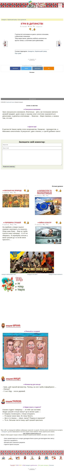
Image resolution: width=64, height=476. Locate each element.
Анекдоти (3, 19)
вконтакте (37, 68)
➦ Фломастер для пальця (32, 387)
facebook (15, 68)
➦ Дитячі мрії (32, 126)
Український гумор (12, 19)
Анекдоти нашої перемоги (55, 276)
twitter (26, 68)
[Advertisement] (31, 13)
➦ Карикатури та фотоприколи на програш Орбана (44, 194)
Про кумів (18, 53)
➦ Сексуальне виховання (32, 109)
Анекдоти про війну (32, 276)
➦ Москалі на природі (12, 193)
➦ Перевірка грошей (12, 225)
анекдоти (28, 467)
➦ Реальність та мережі (32, 334)
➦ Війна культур (44, 225)
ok (48, 68)
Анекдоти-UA (39, 26)
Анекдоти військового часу (9, 276)
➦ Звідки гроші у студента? (32, 409)
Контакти (51, 467)
